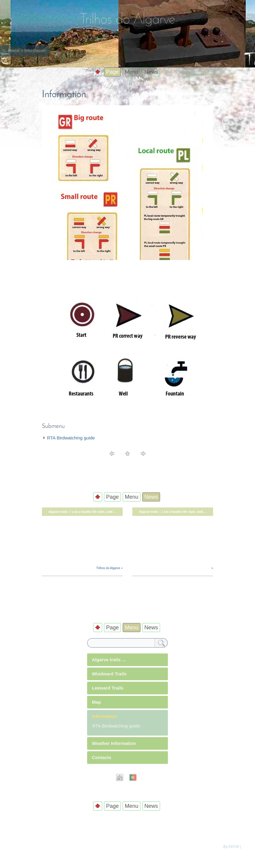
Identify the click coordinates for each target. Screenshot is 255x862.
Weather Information (114, 743)
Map (96, 702)
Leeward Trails (107, 687)
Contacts (101, 757)
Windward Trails (109, 673)
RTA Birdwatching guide (71, 437)
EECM (233, 847)
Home (14, 50)
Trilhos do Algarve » (109, 568)
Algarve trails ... (109, 659)
